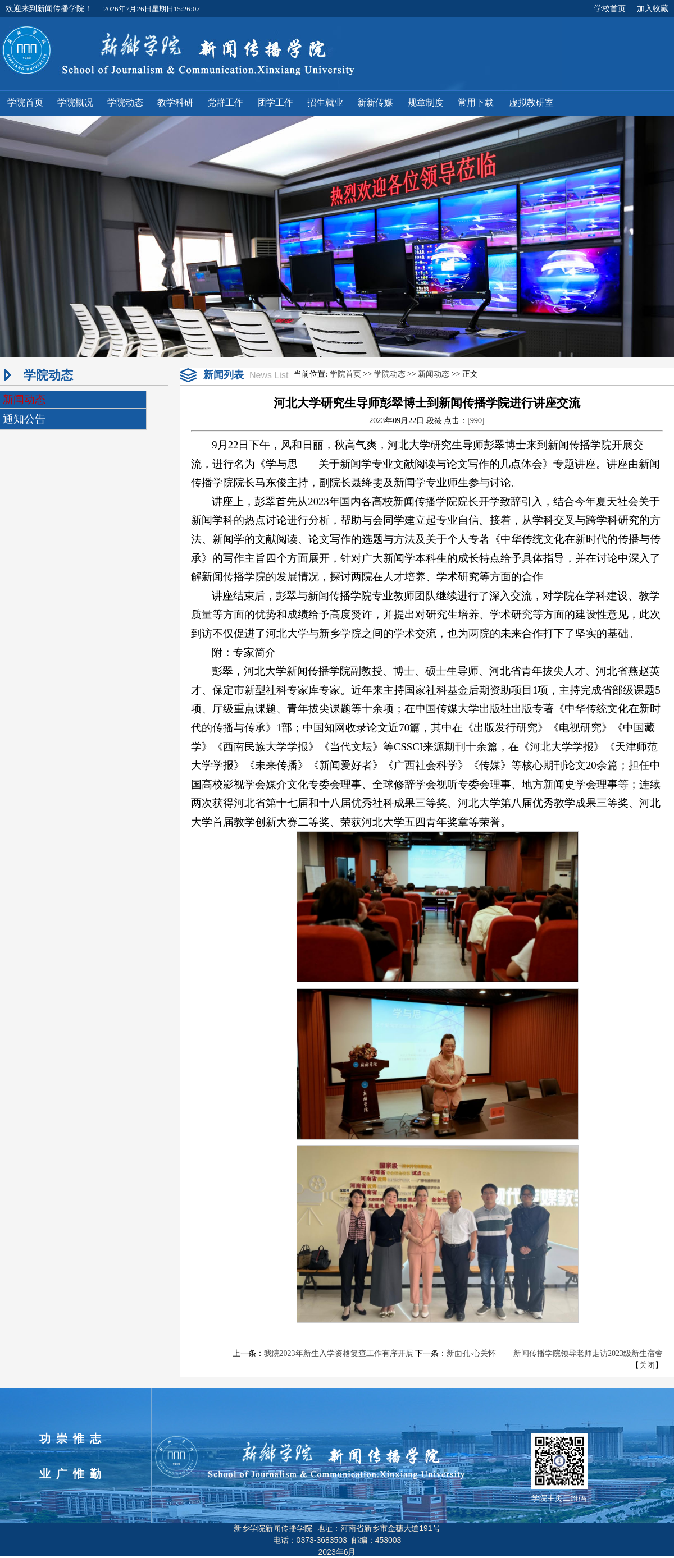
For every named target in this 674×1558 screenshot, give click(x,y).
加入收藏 (652, 8)
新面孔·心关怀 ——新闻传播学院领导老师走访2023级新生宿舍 (555, 1353)
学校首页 (610, 8)
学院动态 (390, 374)
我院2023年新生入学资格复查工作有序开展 (338, 1353)
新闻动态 (433, 374)
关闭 (647, 1365)
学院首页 (345, 374)
